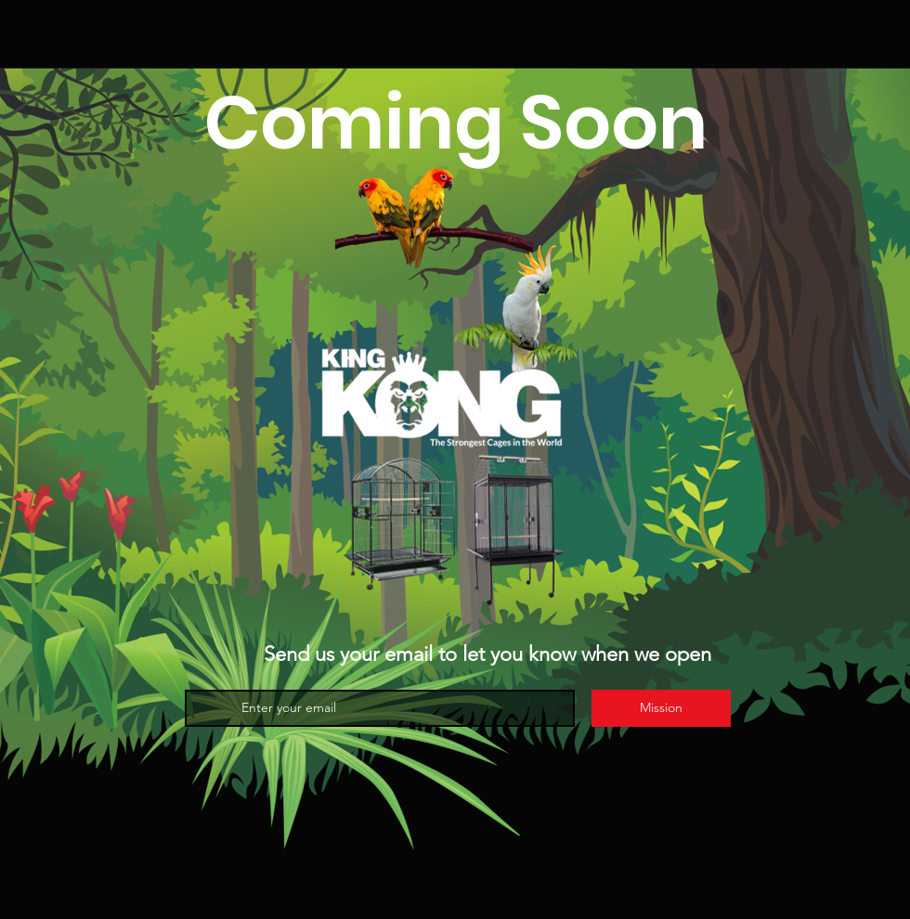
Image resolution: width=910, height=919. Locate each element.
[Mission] (661, 708)
